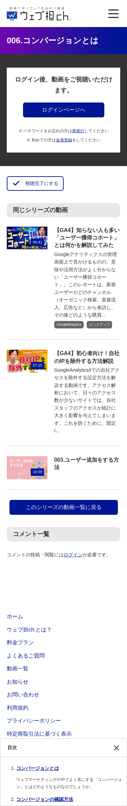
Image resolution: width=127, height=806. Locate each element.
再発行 (78, 131)
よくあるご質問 (26, 656)
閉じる (116, 750)
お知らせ (17, 682)
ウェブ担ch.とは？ (29, 629)
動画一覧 (17, 668)
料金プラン (20, 642)
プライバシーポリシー (34, 720)
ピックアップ (99, 324)
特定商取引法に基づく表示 (39, 734)
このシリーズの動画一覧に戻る (64, 507)
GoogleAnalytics (69, 324)
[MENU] (113, 13)
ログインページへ (63, 110)
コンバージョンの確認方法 (44, 799)
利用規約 (17, 708)
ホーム (15, 616)
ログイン (73, 554)
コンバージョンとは (37, 768)
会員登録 (64, 140)
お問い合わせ (23, 694)
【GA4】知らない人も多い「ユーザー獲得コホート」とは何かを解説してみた (87, 237)
